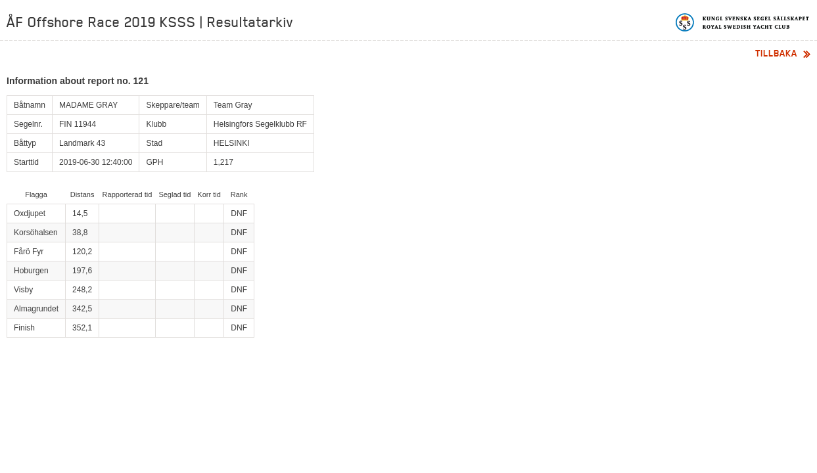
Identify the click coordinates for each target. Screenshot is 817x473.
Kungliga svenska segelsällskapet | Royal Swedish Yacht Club (743, 22)
